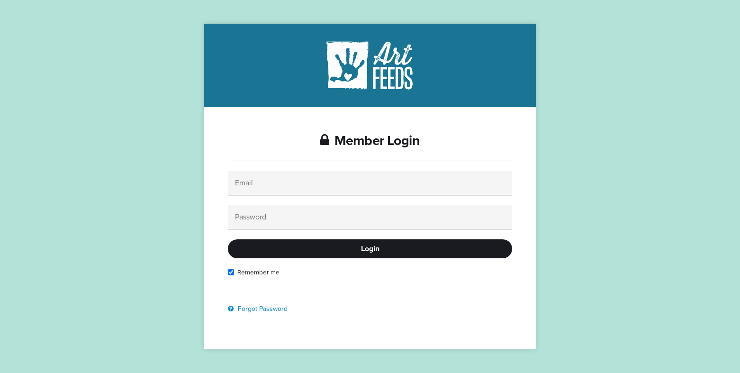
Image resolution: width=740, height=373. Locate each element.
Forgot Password (258, 309)
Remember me (254, 272)
